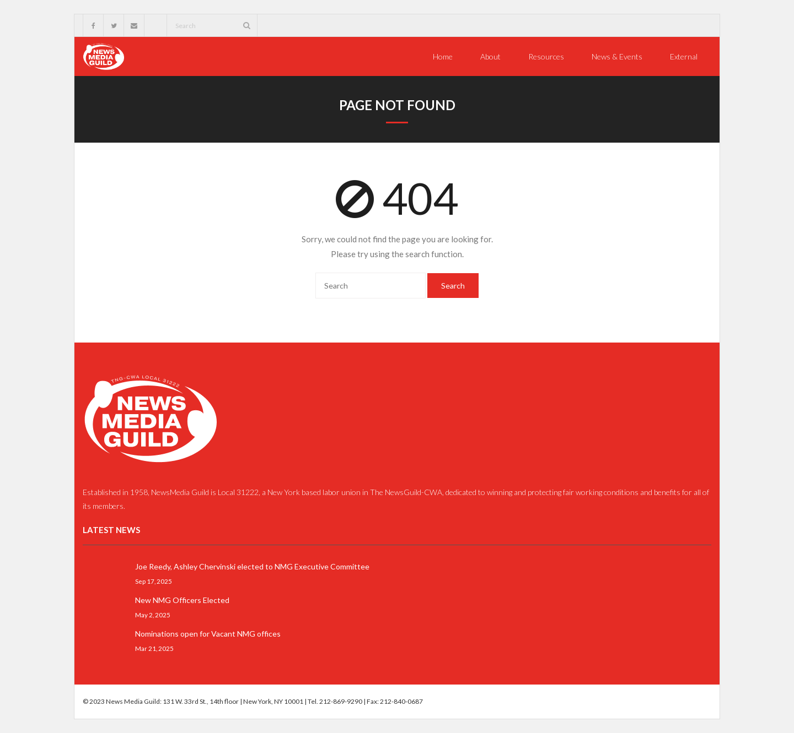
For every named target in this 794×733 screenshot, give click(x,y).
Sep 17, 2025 (153, 581)
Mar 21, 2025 (154, 648)
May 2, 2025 (152, 614)
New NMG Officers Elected (182, 600)
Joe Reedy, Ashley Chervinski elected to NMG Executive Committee (252, 566)
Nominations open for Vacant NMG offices (208, 633)
